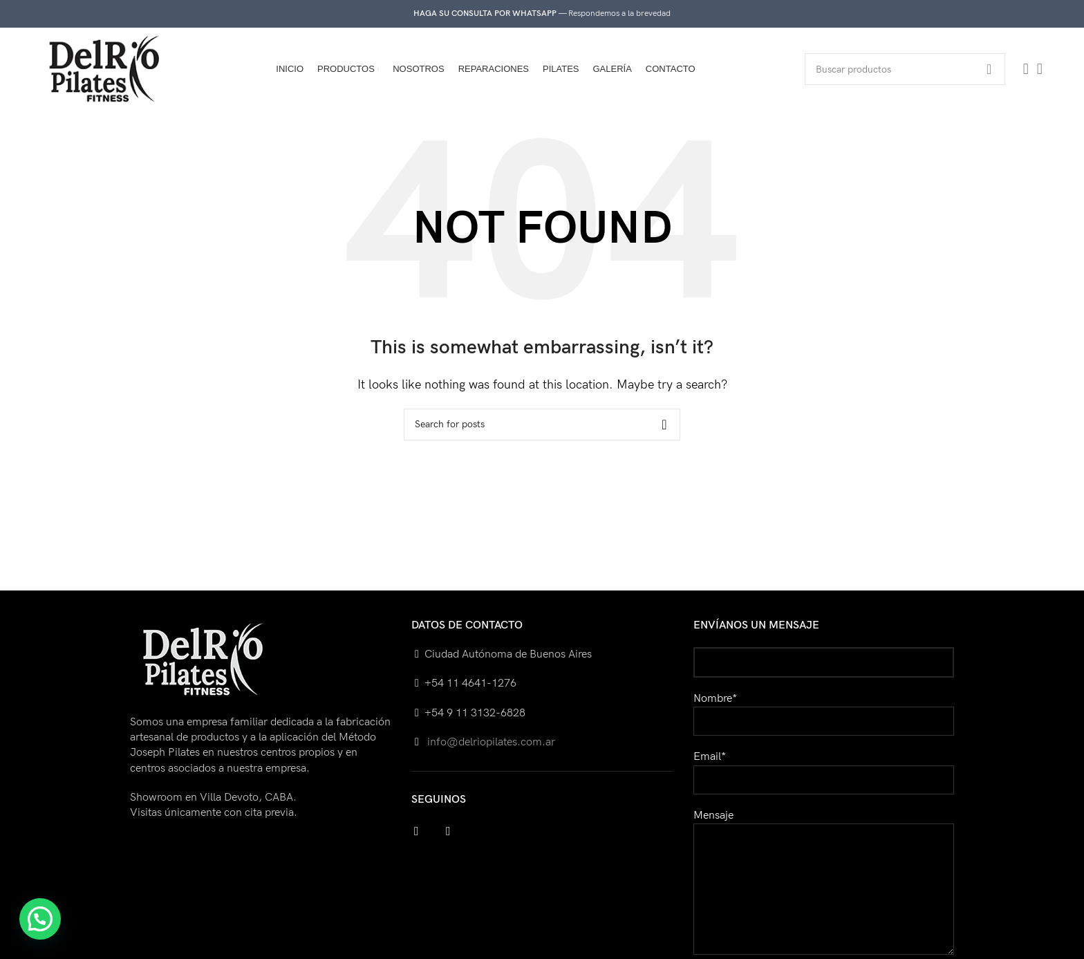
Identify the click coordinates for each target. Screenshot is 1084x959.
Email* (823, 767)
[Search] (905, 69)
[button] (40, 919)
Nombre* (823, 709)
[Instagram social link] (1040, 69)
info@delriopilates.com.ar (489, 742)
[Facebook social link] (1026, 69)
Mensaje (823, 852)
